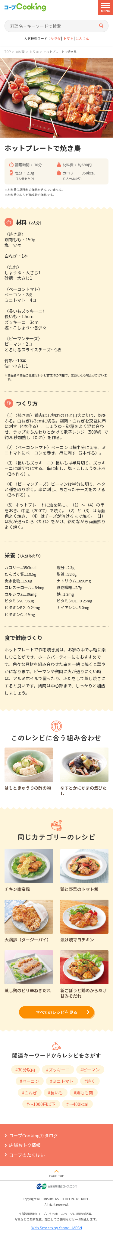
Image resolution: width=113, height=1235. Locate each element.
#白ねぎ (29, 1093)
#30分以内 (25, 1070)
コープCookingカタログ (33, 1135)
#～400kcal (77, 1104)
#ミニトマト (62, 1081)
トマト (68, 39)
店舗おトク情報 (25, 1145)
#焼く (89, 1081)
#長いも (55, 1093)
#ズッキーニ (58, 1070)
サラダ (56, 39)
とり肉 (34, 51)
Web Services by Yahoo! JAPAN (56, 1227)
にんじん (82, 39)
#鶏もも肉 (83, 1093)
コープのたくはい (27, 1155)
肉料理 (19, 51)
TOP (8, 51)
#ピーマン (90, 1070)
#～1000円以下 (41, 1104)
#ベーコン (29, 1081)
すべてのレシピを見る (56, 1012)
